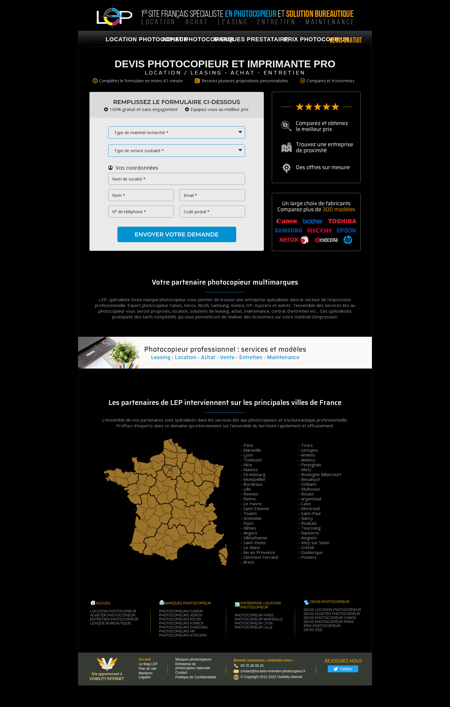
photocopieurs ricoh (180, 619)
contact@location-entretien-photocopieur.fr (269, 671)
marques (229, 39)
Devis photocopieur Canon (330, 618)
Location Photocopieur (113, 611)
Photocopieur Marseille (259, 619)
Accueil (145, 659)
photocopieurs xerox (180, 615)
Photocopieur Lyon (254, 623)
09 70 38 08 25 (251, 666)
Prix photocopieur (316, 39)
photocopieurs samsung (183, 627)
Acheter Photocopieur (112, 615)
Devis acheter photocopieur (332, 614)
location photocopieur (147, 39)
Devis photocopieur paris (329, 622)
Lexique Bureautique (110, 623)
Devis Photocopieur (329, 602)
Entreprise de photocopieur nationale (192, 666)
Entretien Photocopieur (114, 619)
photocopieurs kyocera (183, 635)
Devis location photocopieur (332, 610)
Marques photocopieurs (193, 659)
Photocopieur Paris (254, 615)
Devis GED (313, 630)
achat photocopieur (198, 39)
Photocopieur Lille (254, 627)
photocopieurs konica (181, 623)
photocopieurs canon (181, 611)
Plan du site (148, 669)
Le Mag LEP (148, 664)
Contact (181, 673)
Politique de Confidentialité (195, 677)
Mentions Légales (146, 675)
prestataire (267, 39)
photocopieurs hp (177, 631)
